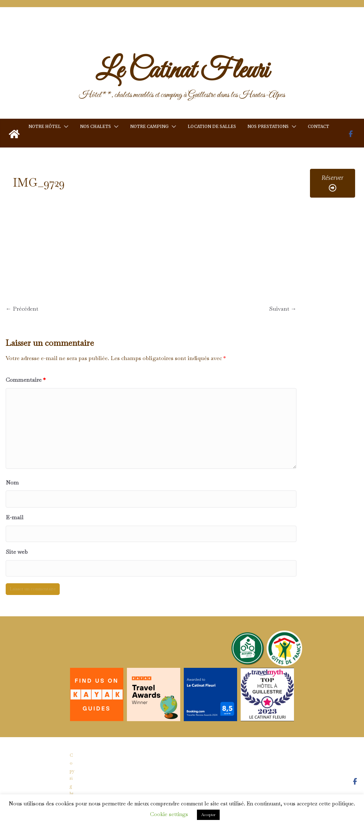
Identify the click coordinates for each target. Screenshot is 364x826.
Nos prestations (268, 126)
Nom (12, 482)
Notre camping (149, 126)
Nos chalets (95, 126)
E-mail (14, 517)
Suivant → (282, 308)
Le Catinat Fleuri (182, 71)
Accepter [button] (208, 814)
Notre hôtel (44, 126)
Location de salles (212, 126)
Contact (318, 126)
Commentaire (26, 380)
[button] (65, 126)
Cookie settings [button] (169, 814)
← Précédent (22, 308)
